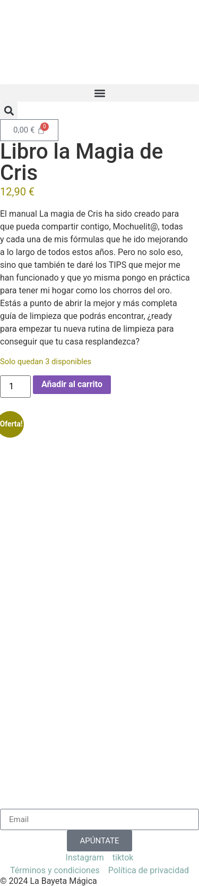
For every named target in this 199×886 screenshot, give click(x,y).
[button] (99, 93)
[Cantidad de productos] (15, 386)
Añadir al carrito (71, 384)
